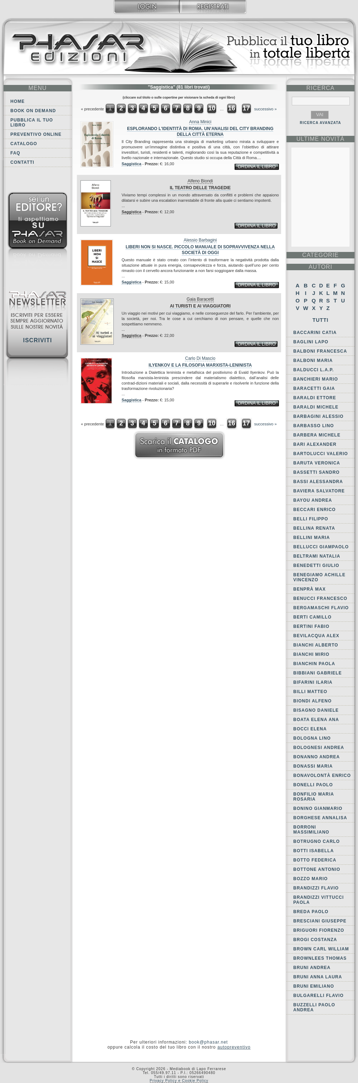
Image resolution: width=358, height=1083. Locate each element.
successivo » (265, 109)
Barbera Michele (316, 435)
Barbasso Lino (313, 425)
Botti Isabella (313, 850)
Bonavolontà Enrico (322, 775)
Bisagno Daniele (316, 710)
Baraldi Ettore (314, 397)
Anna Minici (200, 121)
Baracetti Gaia (314, 388)
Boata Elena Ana (316, 719)
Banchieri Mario (315, 379)
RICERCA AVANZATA (320, 123)
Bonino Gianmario (317, 808)
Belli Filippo (310, 518)
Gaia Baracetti (200, 299)
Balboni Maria (313, 360)
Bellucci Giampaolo (321, 546)
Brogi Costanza (315, 939)
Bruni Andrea (311, 967)
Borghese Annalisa (320, 817)
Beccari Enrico (314, 509)
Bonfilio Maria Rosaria (313, 797)
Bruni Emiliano (313, 986)
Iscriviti (37, 340)
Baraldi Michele (315, 407)
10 (211, 108)
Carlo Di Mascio (200, 358)
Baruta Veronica (316, 463)
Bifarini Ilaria (313, 682)
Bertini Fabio (311, 626)
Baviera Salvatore (319, 490)
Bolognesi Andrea (318, 747)
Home (17, 101)
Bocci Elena (310, 728)
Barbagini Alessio (318, 416)
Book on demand (33, 110)
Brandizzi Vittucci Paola (318, 900)
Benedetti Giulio (316, 565)
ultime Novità (320, 139)
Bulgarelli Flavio (318, 995)
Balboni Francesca (320, 351)
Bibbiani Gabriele (317, 673)
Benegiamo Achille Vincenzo (319, 577)
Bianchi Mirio (311, 654)
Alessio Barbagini (200, 240)
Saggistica (131, 164)
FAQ (15, 153)
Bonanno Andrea (316, 756)
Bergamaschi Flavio (321, 607)
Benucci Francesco (320, 598)
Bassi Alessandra (318, 481)
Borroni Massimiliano (311, 830)
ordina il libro (256, 166)
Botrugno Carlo (316, 841)
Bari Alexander (315, 444)
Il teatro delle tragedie (200, 187)
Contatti (22, 162)
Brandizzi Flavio (316, 888)
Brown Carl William (321, 948)
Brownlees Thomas (320, 958)
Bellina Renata (314, 528)
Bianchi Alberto (315, 645)
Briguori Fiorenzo (318, 930)
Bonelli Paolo (313, 784)
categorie (320, 255)
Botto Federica (314, 860)
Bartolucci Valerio (320, 453)
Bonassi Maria (313, 766)
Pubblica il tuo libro (31, 123)
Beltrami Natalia (316, 556)
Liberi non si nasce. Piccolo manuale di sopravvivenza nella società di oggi (200, 249)
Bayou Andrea (312, 500)
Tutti (321, 320)
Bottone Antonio (316, 869)
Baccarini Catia (315, 332)
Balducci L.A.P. (313, 369)
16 (231, 108)
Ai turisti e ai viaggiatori (200, 306)
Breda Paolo (310, 911)
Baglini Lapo (310, 341)
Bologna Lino (312, 738)
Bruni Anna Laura (317, 976)
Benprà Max (309, 589)
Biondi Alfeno (312, 700)
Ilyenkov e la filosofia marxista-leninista (200, 365)
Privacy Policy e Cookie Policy (179, 1081)
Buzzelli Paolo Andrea (314, 1007)
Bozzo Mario (310, 878)
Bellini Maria (311, 537)
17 (246, 108)
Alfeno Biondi (200, 180)
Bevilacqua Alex (316, 635)
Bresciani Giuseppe (320, 921)
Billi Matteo (310, 691)
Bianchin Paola (314, 663)
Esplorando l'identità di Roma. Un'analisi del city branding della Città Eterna (200, 131)
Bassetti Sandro (316, 472)
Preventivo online (36, 134)
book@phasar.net (208, 1042)
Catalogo (23, 143)
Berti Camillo (312, 617)
